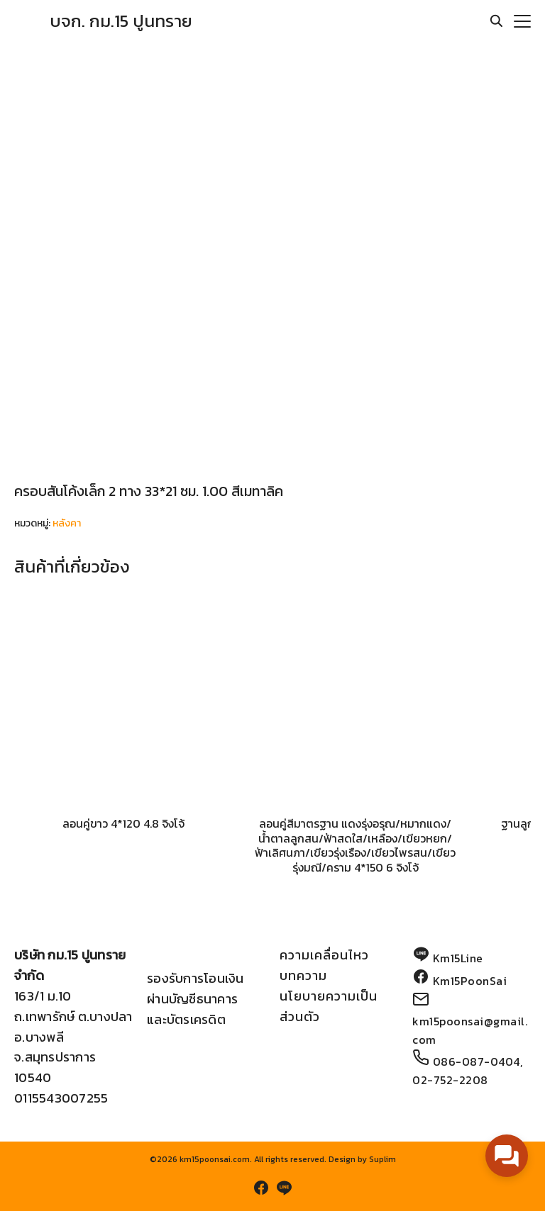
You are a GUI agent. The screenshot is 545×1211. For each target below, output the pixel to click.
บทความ (303, 975)
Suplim (382, 1159)
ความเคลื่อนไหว (324, 954)
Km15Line (458, 958)
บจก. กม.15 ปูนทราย (121, 21)
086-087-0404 (476, 1061)
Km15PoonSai (470, 980)
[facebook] (261, 1187)
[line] (283, 1187)
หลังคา (67, 523)
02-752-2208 (450, 1079)
